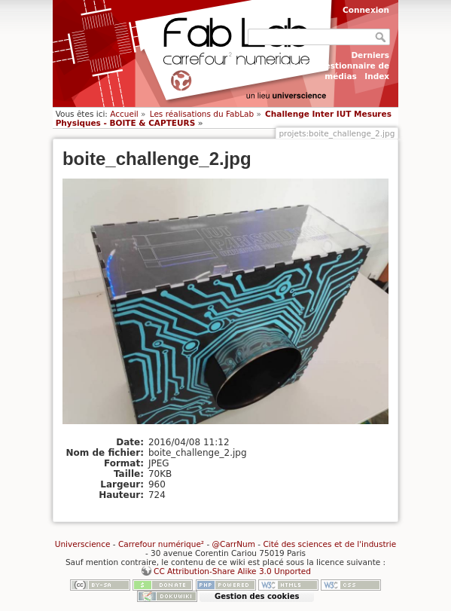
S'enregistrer (290, 9)
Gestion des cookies (257, 596)
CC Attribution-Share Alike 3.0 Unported (232, 571)
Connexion (366, 9)
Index (376, 76)
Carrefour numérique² (161, 543)
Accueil (124, 113)
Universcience (83, 543)
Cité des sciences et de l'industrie (329, 543)
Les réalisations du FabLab (202, 113)
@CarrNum (233, 543)
